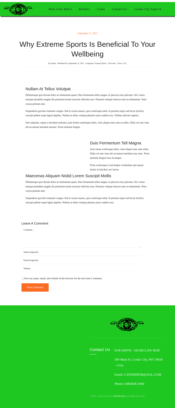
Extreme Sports (101, 63)
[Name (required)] (80, 252)
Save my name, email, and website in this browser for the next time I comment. (63, 278)
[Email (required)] (80, 260)
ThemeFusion (119, 396)
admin (53, 63)
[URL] (80, 268)
